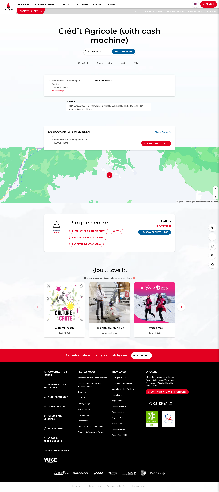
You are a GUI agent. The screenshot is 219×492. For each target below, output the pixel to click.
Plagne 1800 (117, 400)
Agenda (97, 4)
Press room (83, 420)
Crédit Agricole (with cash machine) (202, 11)
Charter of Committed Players (91, 432)
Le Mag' (111, 4)
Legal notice (77, 486)
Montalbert (117, 395)
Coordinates (84, 63)
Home (138, 11)
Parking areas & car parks (87, 237)
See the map (58, 90)
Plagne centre (118, 412)
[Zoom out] (215, 193)
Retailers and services (176, 11)
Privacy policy (95, 486)
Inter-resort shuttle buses (88, 231)
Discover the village (155, 232)
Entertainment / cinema (86, 244)
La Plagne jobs (54, 406)
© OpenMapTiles (182, 202)
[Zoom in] (215, 188)
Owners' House (84, 415)
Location (123, 63)
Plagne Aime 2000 (119, 435)
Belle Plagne (117, 423)
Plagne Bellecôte (119, 406)
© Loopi (215, 202)
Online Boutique (56, 397)
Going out (65, 4)
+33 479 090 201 (162, 226)
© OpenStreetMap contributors (200, 202)
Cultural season (64, 327)
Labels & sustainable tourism (90, 426)
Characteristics (104, 63)
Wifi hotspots (84, 409)
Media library (83, 398)
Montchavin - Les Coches (123, 389)
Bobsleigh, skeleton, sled (109, 327)
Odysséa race (154, 327)
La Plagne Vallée (119, 377)
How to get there (157, 143)
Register (142, 355)
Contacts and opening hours (168, 392)
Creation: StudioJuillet (116, 486)
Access (116, 231)
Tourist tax (82, 392)
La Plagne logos (84, 403)
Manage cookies (139, 486)
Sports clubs (54, 428)
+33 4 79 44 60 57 (101, 80)
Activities (82, 4)
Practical (160, 11)
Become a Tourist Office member (92, 377)
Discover (23, 4)
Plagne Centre (163, 132)
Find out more (123, 51)
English (195, 4)
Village (137, 63)
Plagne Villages (118, 429)
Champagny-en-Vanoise (122, 383)
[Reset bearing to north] (215, 197)
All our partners (56, 450)
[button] (181, 307)
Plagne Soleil (117, 418)
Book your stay (31, 11)
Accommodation (44, 4)
